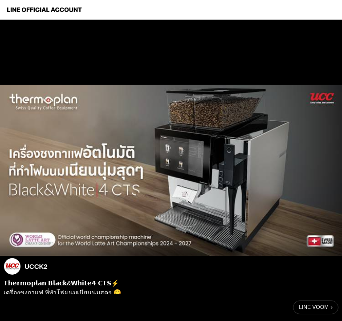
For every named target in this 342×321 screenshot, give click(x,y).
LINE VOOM (314, 307)
